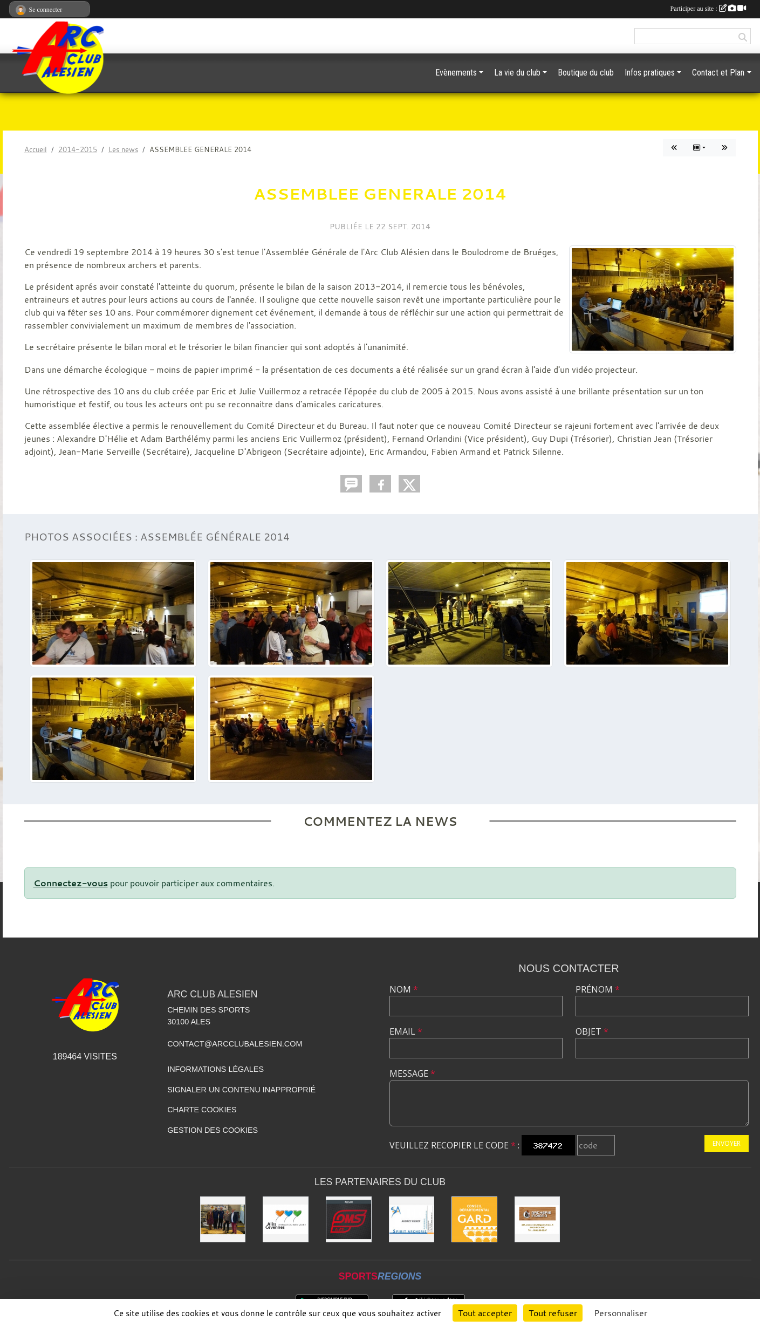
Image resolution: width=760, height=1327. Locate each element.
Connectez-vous (70, 883)
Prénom (598, 989)
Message (412, 1073)
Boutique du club (586, 72)
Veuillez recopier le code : (454, 1145)
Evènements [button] (456, 72)
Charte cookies (201, 1109)
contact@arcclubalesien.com (234, 1043)
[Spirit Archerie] (412, 1219)
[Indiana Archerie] (537, 1219)
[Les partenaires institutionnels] (223, 1219)
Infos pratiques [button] (650, 72)
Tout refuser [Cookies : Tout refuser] (553, 1313)
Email (405, 1031)
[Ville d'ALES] (286, 1219)
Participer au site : (708, 8)
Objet (592, 1031)
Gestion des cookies (212, 1130)
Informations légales (215, 1069)
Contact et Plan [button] (718, 72)
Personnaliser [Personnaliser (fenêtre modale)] (620, 1313)
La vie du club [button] (517, 72)
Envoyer (727, 1143)
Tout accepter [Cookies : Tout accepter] (485, 1313)
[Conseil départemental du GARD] (474, 1219)
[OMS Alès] (349, 1219)
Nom (403, 989)
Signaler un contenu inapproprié (241, 1089)
